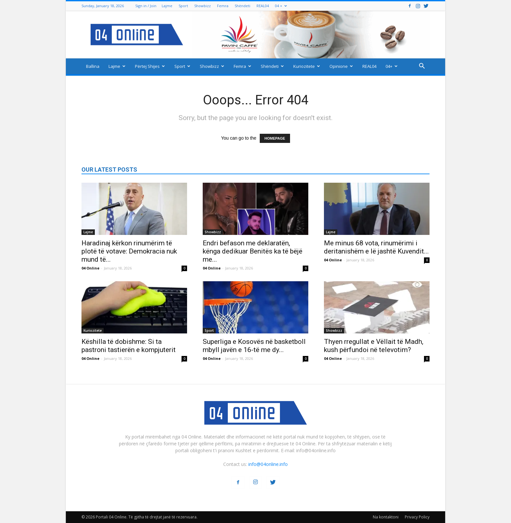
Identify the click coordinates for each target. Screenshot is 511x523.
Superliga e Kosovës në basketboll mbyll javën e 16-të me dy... (254, 346)
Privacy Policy (417, 517)
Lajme (167, 5)
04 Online (90, 268)
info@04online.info (268, 464)
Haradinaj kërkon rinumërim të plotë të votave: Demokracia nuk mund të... (129, 251)
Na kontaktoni (386, 517)
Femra (222, 5)
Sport (183, 5)
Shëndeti (242, 5)
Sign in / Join (145, 5)
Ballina (92, 66)
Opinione (341, 66)
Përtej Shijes (150, 66)
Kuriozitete (306, 66)
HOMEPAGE (275, 138)
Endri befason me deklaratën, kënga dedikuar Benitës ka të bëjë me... (252, 251)
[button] (422, 67)
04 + (281, 5)
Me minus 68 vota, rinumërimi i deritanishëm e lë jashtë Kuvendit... (376, 247)
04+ (392, 66)
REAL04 (262, 5)
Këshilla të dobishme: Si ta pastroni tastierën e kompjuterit (128, 346)
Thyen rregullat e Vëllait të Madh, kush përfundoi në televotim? (373, 346)
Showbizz (202, 5)
